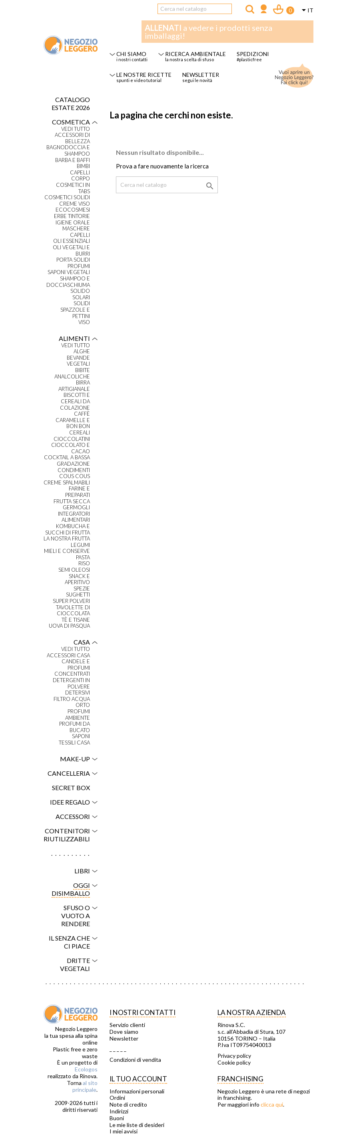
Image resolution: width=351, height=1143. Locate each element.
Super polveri (71, 601)
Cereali (79, 433)
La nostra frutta (67, 539)
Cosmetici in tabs (73, 188)
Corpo (80, 179)
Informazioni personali (137, 1091)
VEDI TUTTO (75, 129)
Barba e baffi (72, 160)
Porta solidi (73, 260)
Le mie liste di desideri (137, 1125)
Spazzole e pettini (75, 313)
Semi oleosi (74, 570)
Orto (83, 705)
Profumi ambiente (77, 715)
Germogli (76, 507)
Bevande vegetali (78, 361)
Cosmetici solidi (67, 197)
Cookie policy (234, 1062)
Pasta (83, 557)
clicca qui (272, 1104)
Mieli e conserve (67, 551)
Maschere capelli (76, 232)
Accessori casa (68, 656)
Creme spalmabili (67, 483)
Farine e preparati (77, 492)
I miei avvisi (124, 1131)
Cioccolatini (72, 439)
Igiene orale (73, 223)
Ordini (117, 1098)
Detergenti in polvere (71, 683)
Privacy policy (234, 1056)
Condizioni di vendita (135, 1060)
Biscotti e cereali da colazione (75, 401)
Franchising (240, 1079)
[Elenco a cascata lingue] (306, 11)
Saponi (81, 736)
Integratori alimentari (74, 517)
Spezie (82, 589)
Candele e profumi (76, 665)
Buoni (117, 1118)
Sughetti (78, 595)
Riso (84, 563)
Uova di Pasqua (69, 626)
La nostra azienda (251, 1012)
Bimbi (83, 166)
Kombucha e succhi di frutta (67, 529)
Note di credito (128, 1104)
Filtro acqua (72, 699)
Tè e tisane (76, 620)
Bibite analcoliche (72, 373)
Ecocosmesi (73, 210)
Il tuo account (138, 1079)
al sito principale (85, 1086)
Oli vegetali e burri (71, 250)
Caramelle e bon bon (73, 423)
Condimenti (74, 470)
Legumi (80, 545)
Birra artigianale (74, 386)
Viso (84, 322)
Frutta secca (72, 501)
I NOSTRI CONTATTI (143, 1012)
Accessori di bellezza (72, 138)
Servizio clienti (127, 1025)
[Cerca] (195, 9)
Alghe (82, 351)
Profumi (79, 266)
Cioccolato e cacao (70, 448)
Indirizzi (119, 1111)
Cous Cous (74, 476)
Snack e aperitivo (77, 579)
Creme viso (74, 204)
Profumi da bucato (74, 727)
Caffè (82, 414)
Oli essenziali (71, 241)
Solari (81, 297)
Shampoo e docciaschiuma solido (68, 285)
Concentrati (72, 674)
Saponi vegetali (69, 272)
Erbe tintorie (72, 216)
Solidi (82, 303)
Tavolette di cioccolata (73, 611)
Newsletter (124, 1038)
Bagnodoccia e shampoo (68, 150)
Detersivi (77, 693)
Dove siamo (124, 1032)
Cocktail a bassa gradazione (67, 460)
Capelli (80, 173)
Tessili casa (74, 743)
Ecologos (86, 1069)
